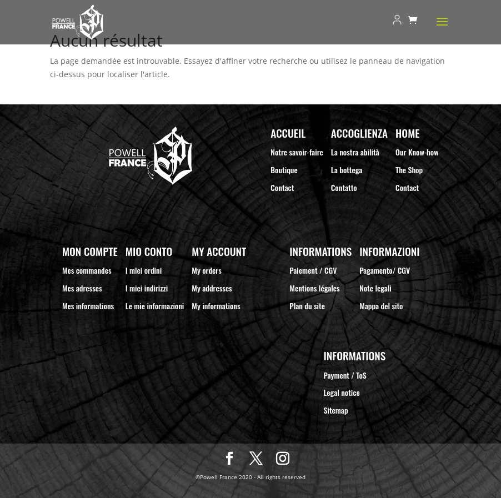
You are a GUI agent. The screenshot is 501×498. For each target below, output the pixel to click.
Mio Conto (149, 251)
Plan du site (307, 305)
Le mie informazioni (155, 305)
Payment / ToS (345, 375)
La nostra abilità (355, 152)
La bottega (347, 169)
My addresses (212, 288)
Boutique (283, 169)
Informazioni (389, 251)
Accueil (287, 133)
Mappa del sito (381, 305)
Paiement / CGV (313, 270)
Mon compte (90, 251)
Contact (282, 187)
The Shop (409, 169)
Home (407, 133)
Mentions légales (314, 288)
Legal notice (342, 392)
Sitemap (336, 410)
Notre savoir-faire (296, 152)
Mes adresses (82, 288)
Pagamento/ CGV (384, 270)
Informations (320, 251)
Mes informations (88, 305)
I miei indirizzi (147, 288)
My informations (216, 305)
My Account (219, 251)
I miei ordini (144, 270)
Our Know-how (416, 152)
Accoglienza (359, 133)
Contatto (344, 187)
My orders (207, 270)
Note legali (375, 288)
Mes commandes (87, 270)
